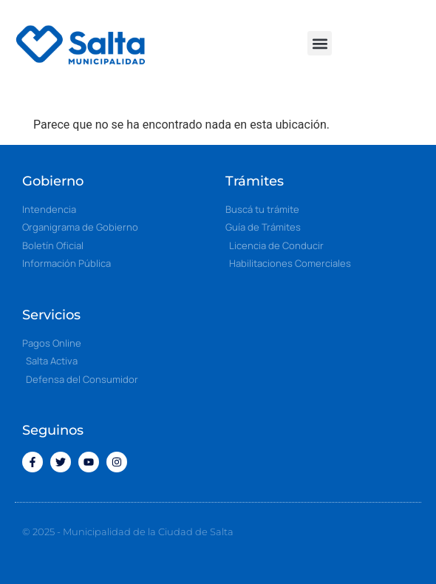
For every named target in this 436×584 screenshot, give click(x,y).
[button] (319, 43)
